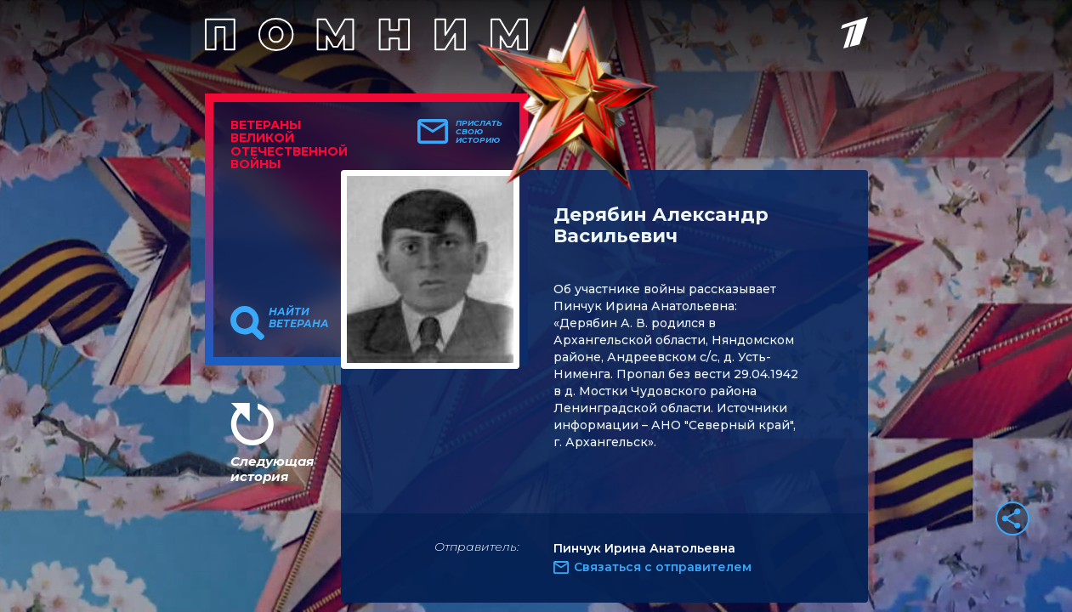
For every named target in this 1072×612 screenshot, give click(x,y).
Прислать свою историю (479, 131)
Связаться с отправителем (663, 567)
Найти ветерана (299, 318)
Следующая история (272, 468)
